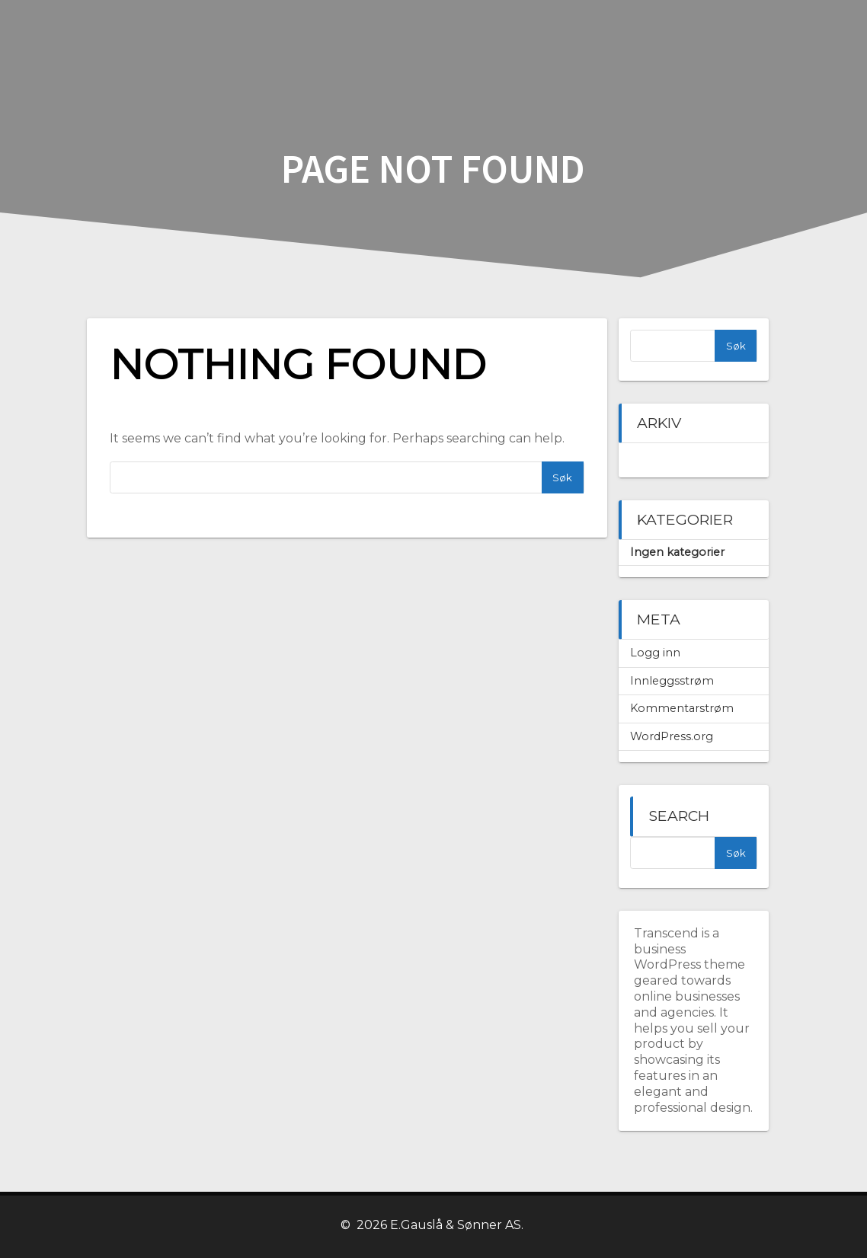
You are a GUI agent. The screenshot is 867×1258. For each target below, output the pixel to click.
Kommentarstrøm (682, 708)
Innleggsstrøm (672, 681)
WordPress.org (671, 736)
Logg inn (655, 652)
